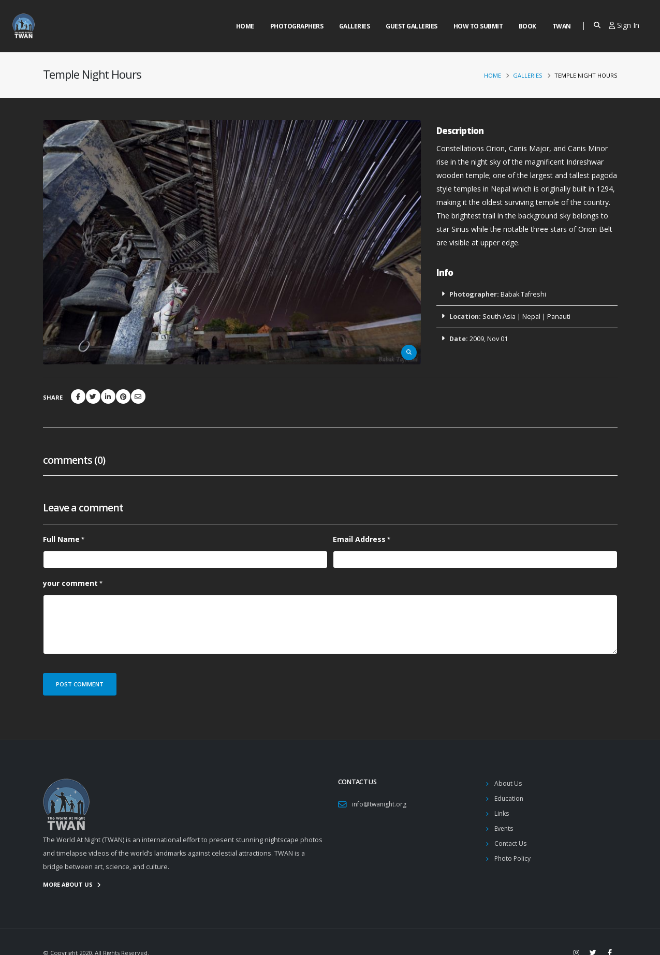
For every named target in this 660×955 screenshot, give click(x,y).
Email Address (359, 539)
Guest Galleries (411, 26)
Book (527, 26)
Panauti (558, 316)
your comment (70, 583)
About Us (508, 783)
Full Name (61, 539)
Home (245, 26)
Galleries (354, 26)
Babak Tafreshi (523, 294)
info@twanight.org (380, 804)
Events (504, 828)
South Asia (499, 316)
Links (502, 813)
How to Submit (478, 26)
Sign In (624, 25)
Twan (561, 26)
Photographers (297, 26)
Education (509, 798)
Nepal (531, 316)
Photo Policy (513, 858)
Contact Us (510, 843)
